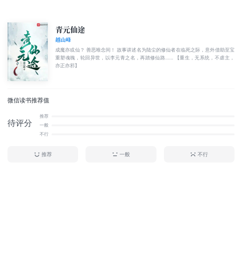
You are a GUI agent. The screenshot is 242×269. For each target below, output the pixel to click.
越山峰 (63, 40)
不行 (199, 154)
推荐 (43, 154)
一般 (121, 154)
